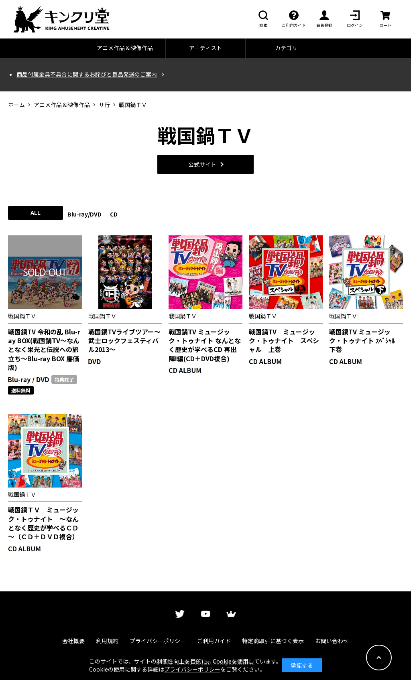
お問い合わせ (332, 641)
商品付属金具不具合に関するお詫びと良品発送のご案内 (86, 74)
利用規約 (107, 641)
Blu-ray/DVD (84, 214)
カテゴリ (286, 48)
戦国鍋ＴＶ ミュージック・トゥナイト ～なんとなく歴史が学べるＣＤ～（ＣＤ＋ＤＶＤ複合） (43, 523)
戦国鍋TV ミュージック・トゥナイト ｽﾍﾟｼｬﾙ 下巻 (365, 340)
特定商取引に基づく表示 (273, 641)
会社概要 (73, 641)
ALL (36, 212)
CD (114, 214)
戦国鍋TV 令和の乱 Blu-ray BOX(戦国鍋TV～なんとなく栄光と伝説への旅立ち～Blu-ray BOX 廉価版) (44, 349)
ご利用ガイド (214, 641)
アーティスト (205, 48)
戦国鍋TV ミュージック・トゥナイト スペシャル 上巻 (284, 340)
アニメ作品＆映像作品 (125, 48)
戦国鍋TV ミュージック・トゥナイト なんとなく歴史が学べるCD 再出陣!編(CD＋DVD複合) (205, 345)
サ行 (104, 105)
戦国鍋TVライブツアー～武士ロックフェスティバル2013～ (124, 340)
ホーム (16, 105)
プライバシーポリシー (158, 641)
